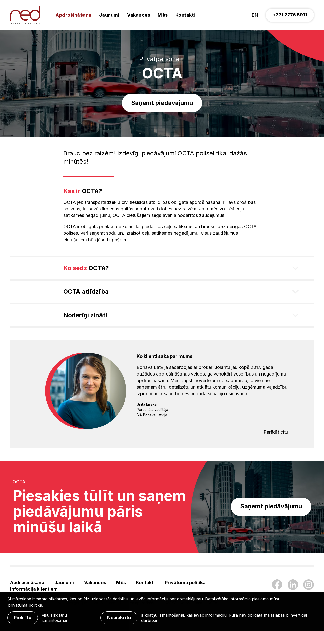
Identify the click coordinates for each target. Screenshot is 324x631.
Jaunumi (109, 15)
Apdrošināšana (74, 15)
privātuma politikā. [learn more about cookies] (25, 605)
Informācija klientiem (34, 589)
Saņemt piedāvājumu (162, 102)
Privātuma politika (185, 582)
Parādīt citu (276, 432)
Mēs (163, 15)
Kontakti (185, 15)
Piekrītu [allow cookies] (22, 617)
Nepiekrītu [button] (119, 617)
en (255, 15)
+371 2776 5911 (290, 14)
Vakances (138, 15)
